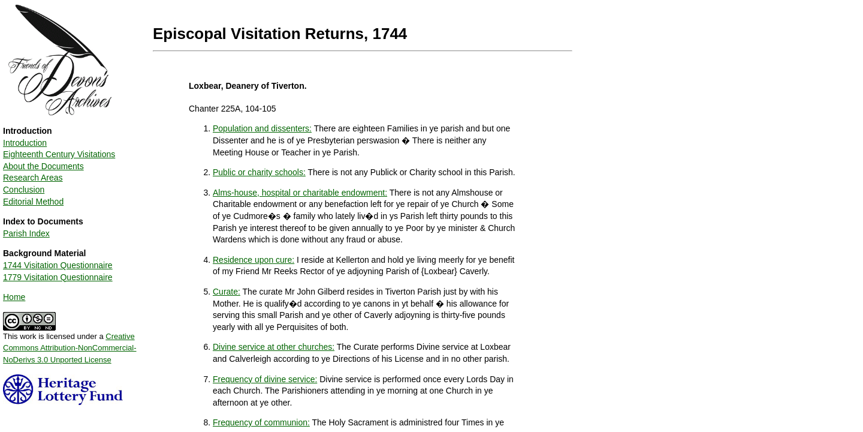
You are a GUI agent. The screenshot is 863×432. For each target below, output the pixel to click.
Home (14, 297)
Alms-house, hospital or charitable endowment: (300, 192)
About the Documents (43, 166)
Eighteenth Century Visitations (59, 154)
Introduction (25, 143)
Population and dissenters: (262, 128)
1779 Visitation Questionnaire (58, 277)
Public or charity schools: (259, 172)
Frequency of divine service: (265, 379)
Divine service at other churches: (273, 347)
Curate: (226, 291)
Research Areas (33, 177)
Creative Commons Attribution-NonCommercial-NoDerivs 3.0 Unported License (70, 348)
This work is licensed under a (70, 343)
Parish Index (26, 233)
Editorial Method (33, 201)
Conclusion (23, 189)
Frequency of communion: (261, 422)
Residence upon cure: (253, 260)
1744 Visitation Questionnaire (58, 265)
